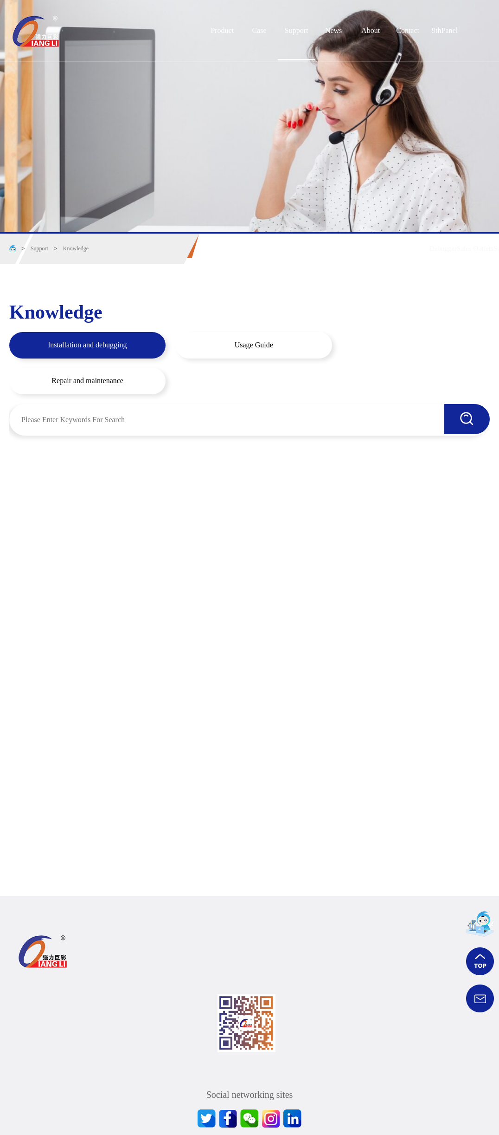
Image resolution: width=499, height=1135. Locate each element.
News (333, 30)
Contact (407, 30)
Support (296, 30)
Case (259, 30)
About (370, 30)
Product (222, 30)
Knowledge (76, 248)
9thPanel (445, 30)
